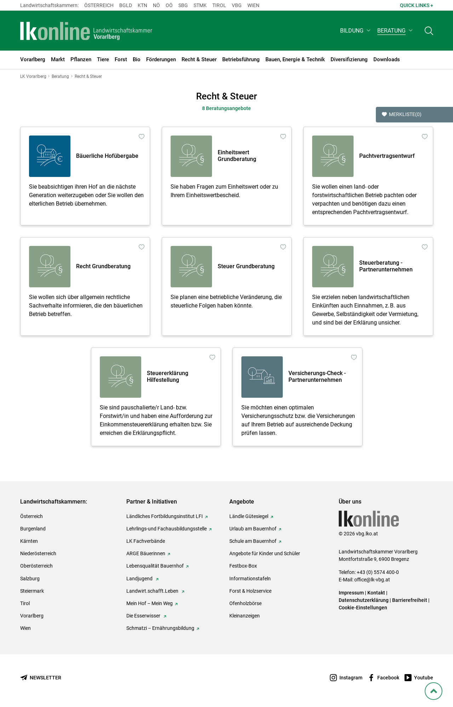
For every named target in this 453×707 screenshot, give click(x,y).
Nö (156, 5)
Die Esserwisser (143, 616)
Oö (169, 5)
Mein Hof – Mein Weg (149, 603)
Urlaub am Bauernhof (252, 528)
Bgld (125, 5)
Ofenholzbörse (245, 603)
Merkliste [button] (402, 115)
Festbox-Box (243, 566)
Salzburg (30, 578)
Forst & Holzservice (250, 591)
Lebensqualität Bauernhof (155, 566)
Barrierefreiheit (409, 600)
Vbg (237, 5)
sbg (183, 5)
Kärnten (29, 541)
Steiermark (32, 591)
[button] (355, 30)
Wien (253, 5)
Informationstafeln (250, 578)
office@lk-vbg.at (372, 579)
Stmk (200, 5)
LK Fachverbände (145, 541)
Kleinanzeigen (244, 616)
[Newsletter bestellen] (40, 678)
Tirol (219, 5)
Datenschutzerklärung (364, 600)
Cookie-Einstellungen (363, 607)
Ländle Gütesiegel (248, 516)
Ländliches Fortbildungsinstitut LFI (164, 516)
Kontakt (376, 593)
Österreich (99, 5)
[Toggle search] (429, 30)
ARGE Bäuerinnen (145, 553)
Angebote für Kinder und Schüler (264, 553)
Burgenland (33, 528)
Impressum (351, 593)
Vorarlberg (32, 616)
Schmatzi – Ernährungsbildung (160, 628)
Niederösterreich (38, 553)
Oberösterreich (36, 566)
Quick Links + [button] (416, 5)
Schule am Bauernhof (252, 541)
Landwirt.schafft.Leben (152, 591)
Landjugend (140, 578)
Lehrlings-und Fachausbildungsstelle (166, 528)
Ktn (142, 5)
